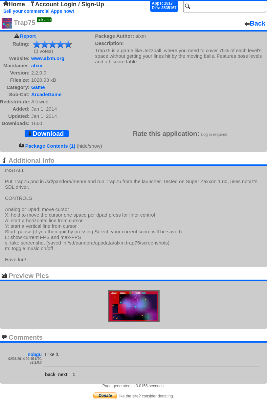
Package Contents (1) (50, 146)
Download (45, 133)
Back (254, 23)
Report (28, 36)
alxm (36, 65)
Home (14, 4)
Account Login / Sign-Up (67, 4)
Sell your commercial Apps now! (38, 11)
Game (38, 87)
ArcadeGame (46, 94)
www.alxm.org (47, 58)
